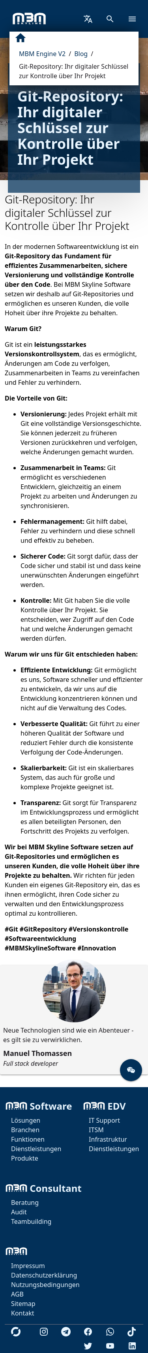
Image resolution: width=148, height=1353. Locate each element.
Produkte (24, 1158)
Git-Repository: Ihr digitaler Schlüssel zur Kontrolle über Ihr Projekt (73, 71)
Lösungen (25, 1120)
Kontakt (22, 1313)
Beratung (25, 1202)
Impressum (28, 1265)
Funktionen (28, 1139)
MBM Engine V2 (42, 53)
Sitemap (23, 1303)
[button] (131, 1070)
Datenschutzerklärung (44, 1275)
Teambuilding (31, 1221)
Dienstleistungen (36, 1148)
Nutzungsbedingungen (45, 1284)
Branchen (25, 1129)
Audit (19, 1212)
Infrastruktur (108, 1139)
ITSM (96, 1129)
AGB (17, 1294)
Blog (81, 53)
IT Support (104, 1120)
